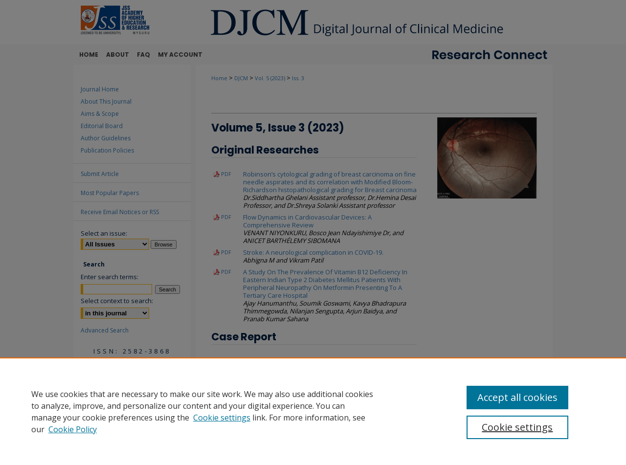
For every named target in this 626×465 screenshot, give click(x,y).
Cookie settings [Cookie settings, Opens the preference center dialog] (517, 427)
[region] (313, 411)
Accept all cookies (517, 397)
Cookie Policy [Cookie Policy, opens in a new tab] (72, 429)
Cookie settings (221, 417)
